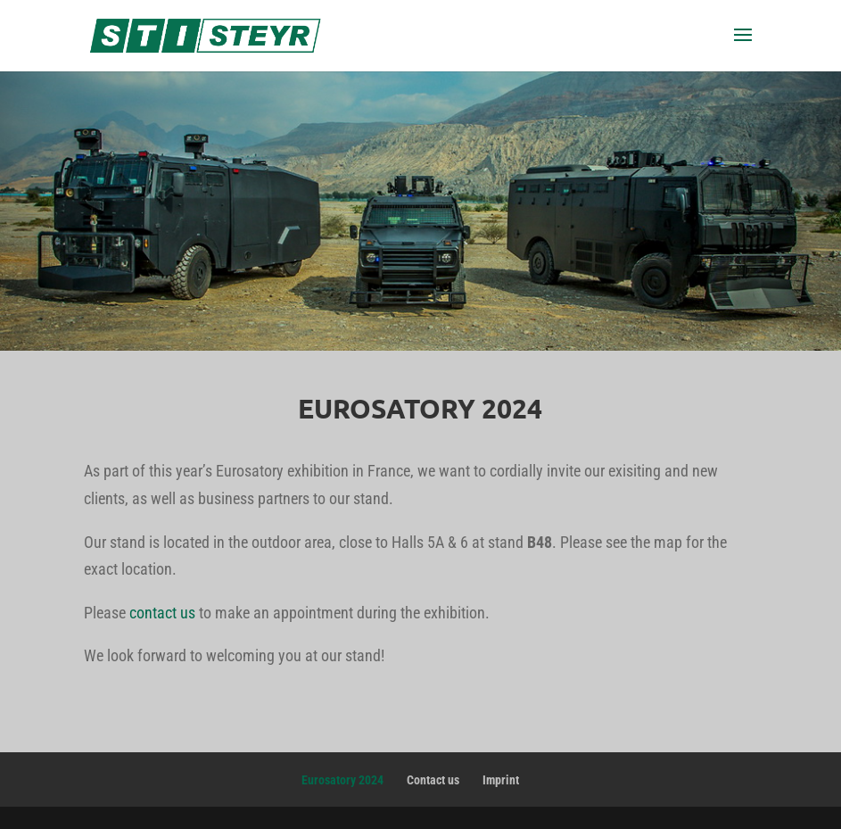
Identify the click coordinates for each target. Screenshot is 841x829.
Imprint (500, 780)
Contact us (433, 780)
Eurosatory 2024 (342, 780)
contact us (162, 612)
